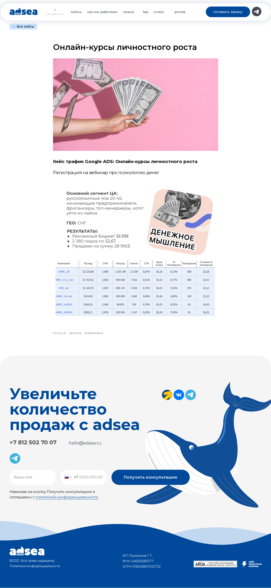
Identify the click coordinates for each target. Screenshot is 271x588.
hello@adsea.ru (85, 443)
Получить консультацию (150, 477)
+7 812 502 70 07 (33, 442)
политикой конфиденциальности (66, 497)
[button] (228, 12)
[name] (33, 477)
